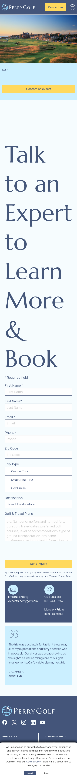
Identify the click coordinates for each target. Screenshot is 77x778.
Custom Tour (19, 471)
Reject (46, 773)
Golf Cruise (18, 488)
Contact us (55, 7)
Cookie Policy (33, 761)
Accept (30, 773)
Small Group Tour (22, 480)
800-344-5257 (53, 601)
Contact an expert (38, 89)
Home (4, 69)
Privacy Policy (65, 576)
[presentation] (26, 550)
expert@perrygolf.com (23, 601)
